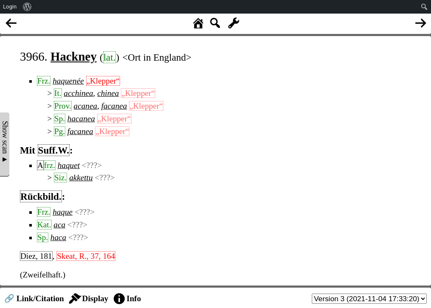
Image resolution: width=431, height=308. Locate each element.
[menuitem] (27, 7)
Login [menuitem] (10, 6)
